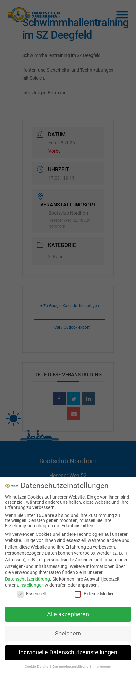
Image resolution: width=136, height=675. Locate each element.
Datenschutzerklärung (27, 579)
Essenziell (31, 593)
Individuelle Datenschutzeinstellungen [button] (68, 652)
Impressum (102, 667)
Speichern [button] (68, 633)
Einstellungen (30, 585)
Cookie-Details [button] (37, 667)
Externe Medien (95, 593)
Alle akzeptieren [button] (68, 614)
